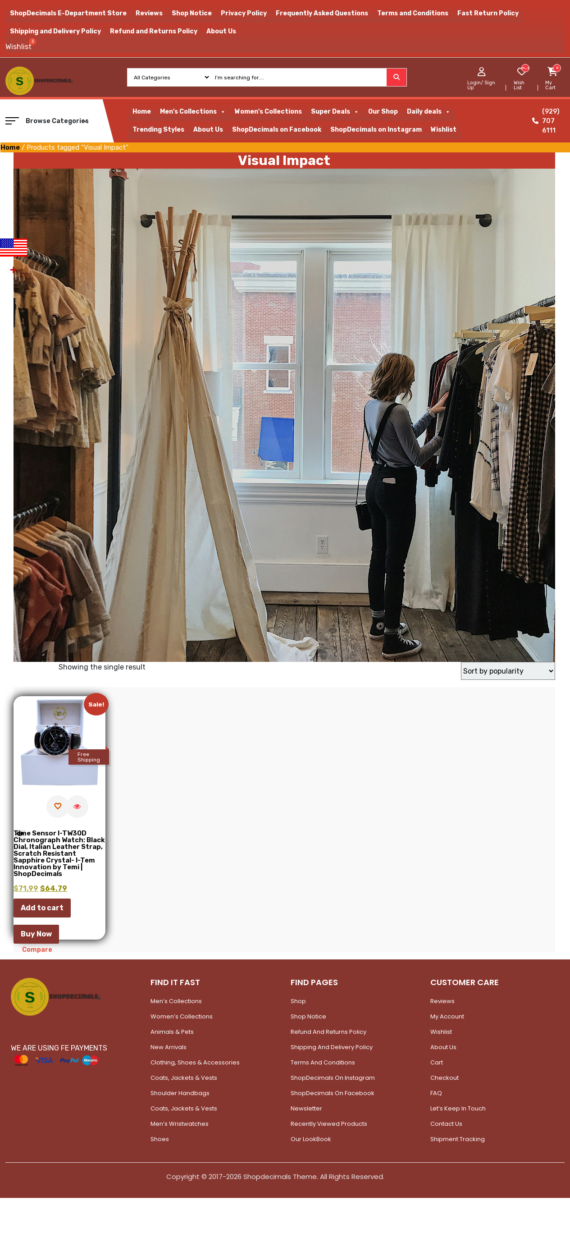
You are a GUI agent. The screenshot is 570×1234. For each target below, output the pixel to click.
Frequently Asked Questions (322, 13)
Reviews (149, 13)
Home (141, 111)
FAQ (436, 1093)
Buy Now (36, 934)
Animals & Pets (172, 1032)
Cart (436, 1062)
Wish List (519, 85)
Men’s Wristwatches (179, 1123)
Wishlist (443, 129)
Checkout (444, 1077)
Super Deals (335, 112)
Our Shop (383, 111)
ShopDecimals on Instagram (376, 129)
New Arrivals (168, 1047)
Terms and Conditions (412, 13)
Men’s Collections (176, 1001)
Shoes (159, 1139)
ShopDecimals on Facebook (276, 129)
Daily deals (429, 112)
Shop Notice (192, 13)
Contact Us (446, 1123)
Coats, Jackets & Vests (183, 1077)
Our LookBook (311, 1139)
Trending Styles (158, 129)
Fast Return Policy (488, 13)
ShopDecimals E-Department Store (68, 13)
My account (447, 1016)
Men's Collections (193, 112)
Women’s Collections (181, 1016)
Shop (298, 1001)
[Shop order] (508, 671)
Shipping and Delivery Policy (55, 31)
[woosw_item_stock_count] (525, 68)
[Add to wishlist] (57, 806)
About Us (221, 31)
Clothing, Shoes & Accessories (195, 1062)
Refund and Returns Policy (153, 31)
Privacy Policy (244, 13)
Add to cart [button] (42, 908)
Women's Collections (268, 111)
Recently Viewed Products (329, 1123)
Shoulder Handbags (180, 1093)
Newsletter (306, 1108)
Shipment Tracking (457, 1139)
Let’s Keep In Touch (458, 1108)
